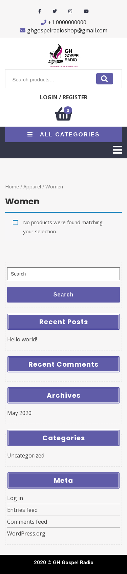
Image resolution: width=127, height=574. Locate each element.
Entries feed (22, 510)
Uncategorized (25, 455)
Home (12, 186)
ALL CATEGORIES (63, 134)
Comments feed (27, 521)
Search (104, 78)
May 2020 (19, 413)
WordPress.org (26, 533)
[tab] (117, 150)
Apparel (32, 186)
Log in (15, 498)
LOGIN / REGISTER (63, 97)
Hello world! (22, 339)
